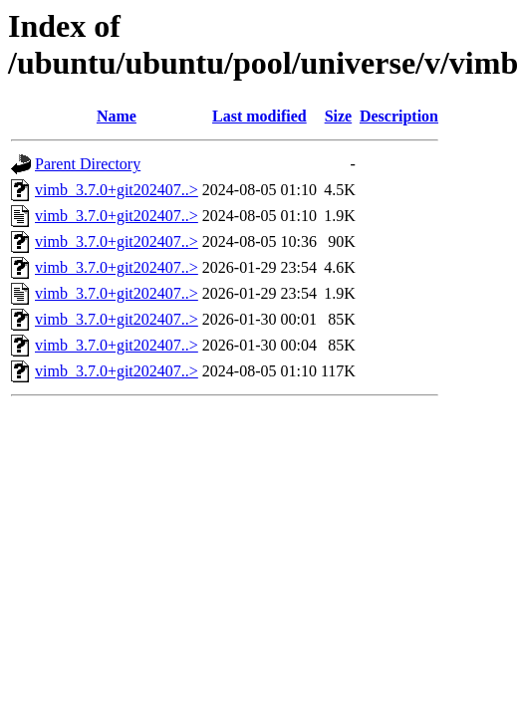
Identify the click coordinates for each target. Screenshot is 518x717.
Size (339, 116)
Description (399, 116)
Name (116, 116)
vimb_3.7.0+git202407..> (116, 189)
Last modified (259, 116)
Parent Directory (87, 163)
